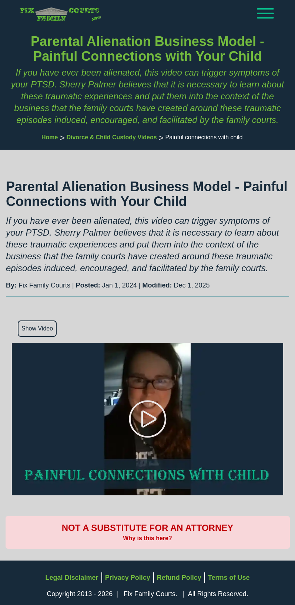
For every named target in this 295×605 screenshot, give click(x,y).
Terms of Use (229, 577)
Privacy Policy (127, 577)
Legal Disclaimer (72, 577)
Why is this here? (147, 538)
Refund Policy (179, 577)
